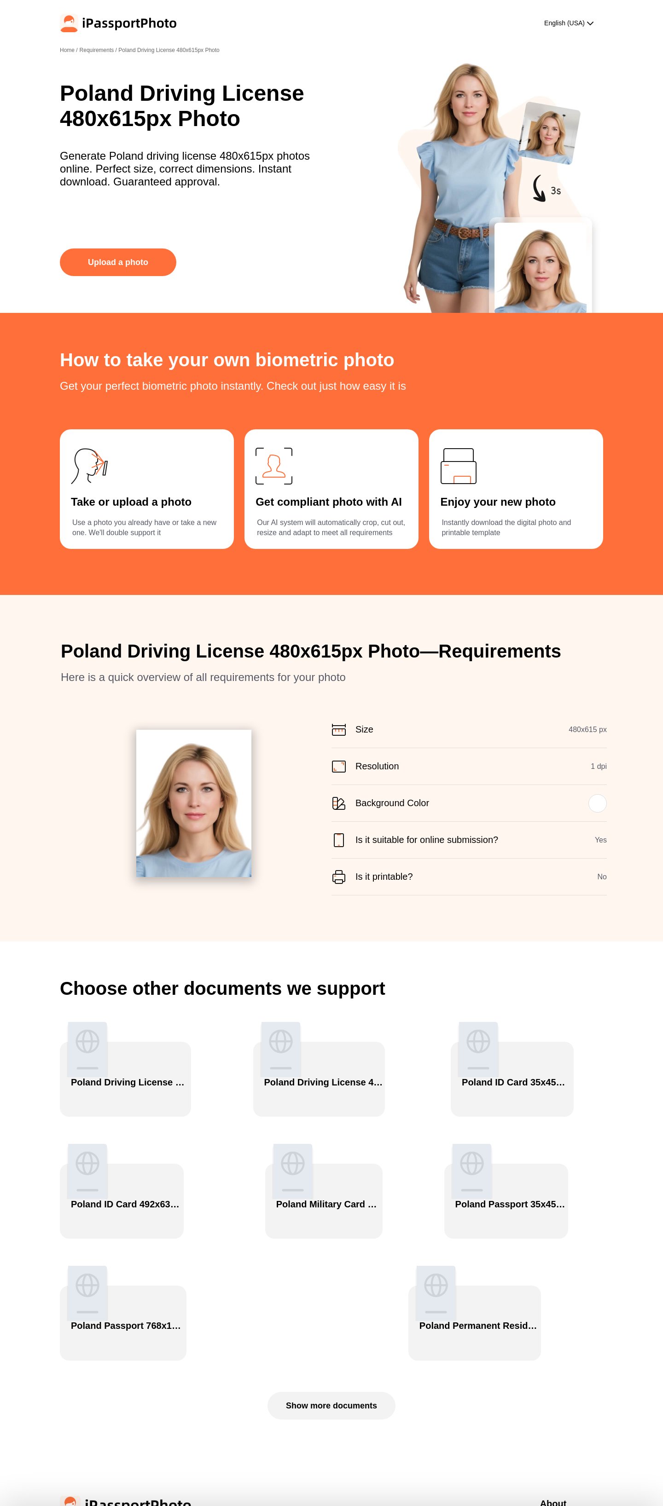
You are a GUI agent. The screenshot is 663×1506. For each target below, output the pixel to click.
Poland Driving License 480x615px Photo (168, 50)
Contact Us (553, 1419)
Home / (69, 50)
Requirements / (99, 50)
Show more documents (331, 1262)
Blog (545, 1405)
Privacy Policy (557, 1376)
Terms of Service (560, 1391)
